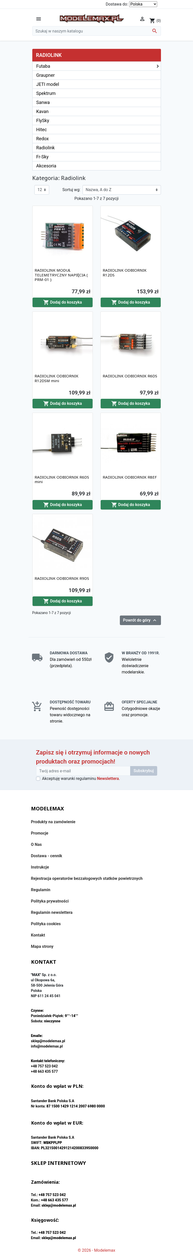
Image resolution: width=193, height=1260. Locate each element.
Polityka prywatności (50, 901)
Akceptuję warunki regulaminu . (81, 778)
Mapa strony (42, 946)
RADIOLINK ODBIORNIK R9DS (62, 578)
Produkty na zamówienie (53, 821)
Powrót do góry (140, 620)
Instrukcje (40, 867)
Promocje (39, 833)
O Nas (36, 844)
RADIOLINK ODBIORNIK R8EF (130, 477)
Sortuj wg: (71, 189)
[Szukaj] (96, 31)
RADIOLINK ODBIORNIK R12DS (125, 272)
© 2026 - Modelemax (96, 1250)
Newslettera (108, 778)
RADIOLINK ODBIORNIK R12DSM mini (56, 378)
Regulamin (40, 889)
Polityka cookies (46, 923)
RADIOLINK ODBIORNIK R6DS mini (62, 479)
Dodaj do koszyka (62, 302)
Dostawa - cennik (46, 855)
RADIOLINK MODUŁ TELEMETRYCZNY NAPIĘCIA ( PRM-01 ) (61, 275)
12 (40, 189)
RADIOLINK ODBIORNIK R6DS (130, 375)
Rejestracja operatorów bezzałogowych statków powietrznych (87, 878)
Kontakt (38, 935)
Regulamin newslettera (52, 912)
